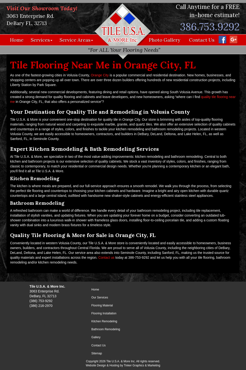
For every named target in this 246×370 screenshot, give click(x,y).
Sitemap (96, 353)
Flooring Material (102, 305)
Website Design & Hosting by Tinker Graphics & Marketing (123, 365)
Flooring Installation (103, 313)
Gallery (95, 337)
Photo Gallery (164, 40)
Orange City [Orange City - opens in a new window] (100, 75)
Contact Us (202, 40)
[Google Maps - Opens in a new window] (233, 39)
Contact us (106, 257)
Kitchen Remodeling (104, 321)
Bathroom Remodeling (105, 329)
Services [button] (41, 40)
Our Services (99, 297)
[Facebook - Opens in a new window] (222, 39)
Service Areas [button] (76, 40)
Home (17, 40)
